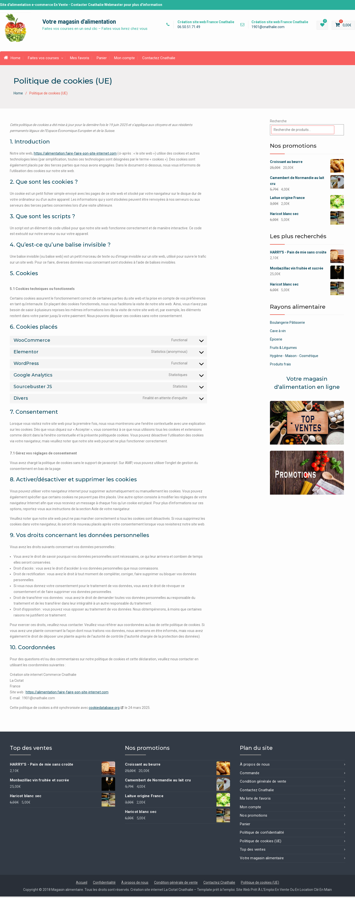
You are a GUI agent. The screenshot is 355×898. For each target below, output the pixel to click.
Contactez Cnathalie (158, 59)
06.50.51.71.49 (189, 27)
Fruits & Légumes (283, 349)
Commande (249, 774)
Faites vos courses (43, 59)
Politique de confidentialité (262, 834)
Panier (102, 59)
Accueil (81, 884)
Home (12, 59)
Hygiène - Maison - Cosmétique (294, 357)
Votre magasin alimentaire (262, 859)
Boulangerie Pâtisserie (287, 324)
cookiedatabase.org (104, 709)
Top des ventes (253, 851)
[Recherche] (340, 131)
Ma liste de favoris (255, 800)
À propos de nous (255, 766)
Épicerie (276, 340)
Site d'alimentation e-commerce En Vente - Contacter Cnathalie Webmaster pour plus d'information (81, 5)
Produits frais (280, 366)
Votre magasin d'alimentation (79, 22)
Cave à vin (278, 332)
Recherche (278, 123)
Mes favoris (79, 59)
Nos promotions (253, 817)
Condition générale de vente (263, 783)
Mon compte (124, 59)
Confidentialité (104, 884)
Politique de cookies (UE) (260, 842)
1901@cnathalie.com (267, 27)
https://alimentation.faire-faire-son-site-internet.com (75, 155)
